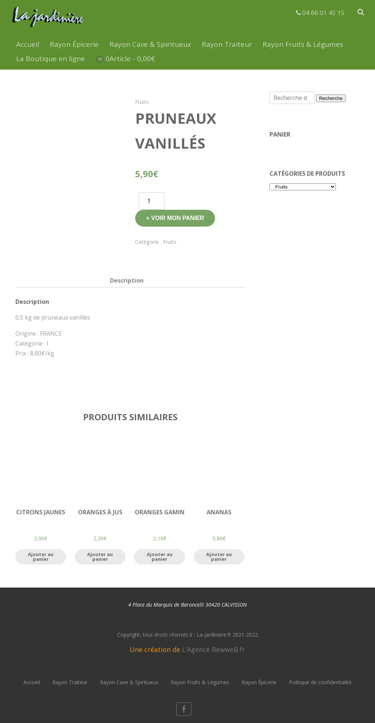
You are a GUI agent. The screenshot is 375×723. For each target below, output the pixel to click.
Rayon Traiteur (227, 44)
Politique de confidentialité (320, 682)
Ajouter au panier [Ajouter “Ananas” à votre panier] (219, 556)
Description (127, 280)
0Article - (130, 58)
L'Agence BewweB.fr (213, 649)
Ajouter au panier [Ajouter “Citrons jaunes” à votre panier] (40, 556)
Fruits (142, 101)
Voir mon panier (177, 218)
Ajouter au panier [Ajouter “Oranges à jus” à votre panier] (100, 556)
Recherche (330, 98)
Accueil (27, 44)
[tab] (126, 280)
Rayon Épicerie (74, 44)
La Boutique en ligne (50, 58)
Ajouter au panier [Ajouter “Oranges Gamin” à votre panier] (159, 556)
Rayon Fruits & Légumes (303, 44)
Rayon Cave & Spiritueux (150, 44)
